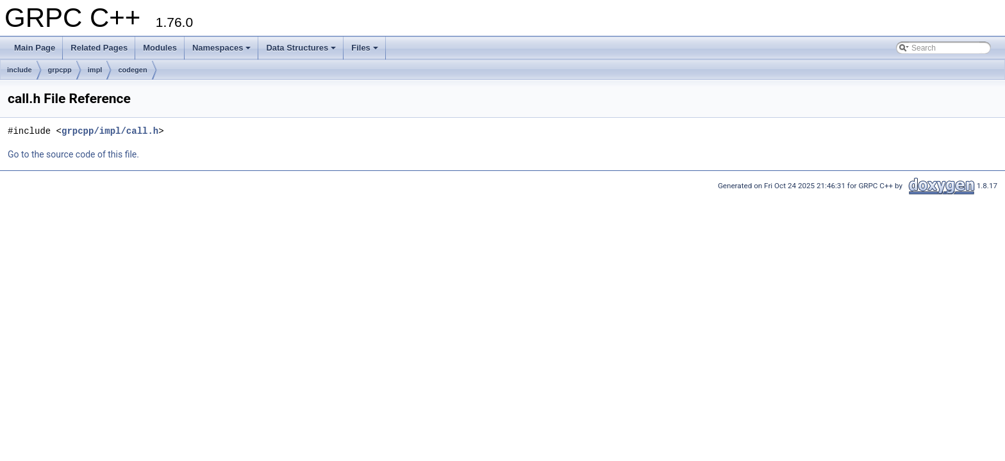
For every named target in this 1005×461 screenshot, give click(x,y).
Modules (160, 48)
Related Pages (99, 48)
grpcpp (60, 70)
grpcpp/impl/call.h (110, 131)
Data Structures (301, 48)
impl (95, 70)
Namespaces (221, 48)
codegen (132, 70)
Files (364, 48)
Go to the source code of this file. (73, 154)
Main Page (34, 48)
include (19, 70)
